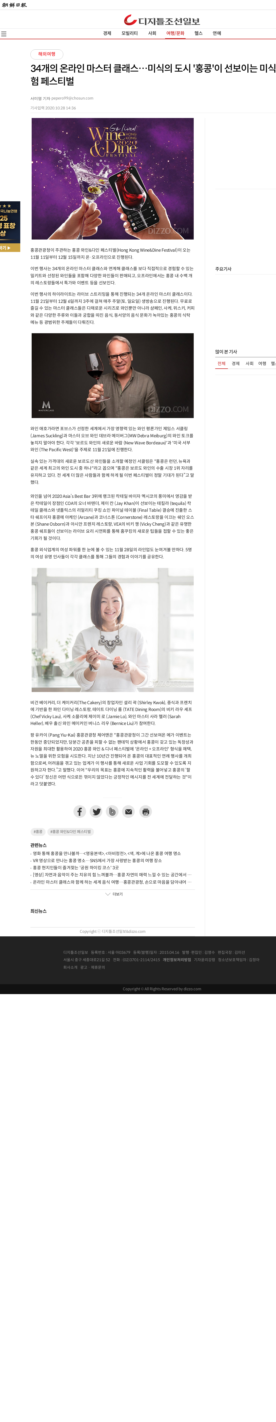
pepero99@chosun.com (72, 98)
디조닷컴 (162, 19)
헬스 (198, 33)
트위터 (96, 811)
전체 (222, 363)
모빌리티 (130, 33)
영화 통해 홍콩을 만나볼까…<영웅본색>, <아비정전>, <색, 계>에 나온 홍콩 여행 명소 (107, 853)
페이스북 (79, 811)
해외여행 (46, 54)
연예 (217, 33)
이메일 (128, 811)
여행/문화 (175, 33)
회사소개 (70, 967)
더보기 (114, 894)
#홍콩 (38, 832)
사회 (152, 33)
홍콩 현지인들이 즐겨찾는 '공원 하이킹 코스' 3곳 (76, 868)
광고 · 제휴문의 (92, 967)
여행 (262, 363)
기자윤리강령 (204, 960)
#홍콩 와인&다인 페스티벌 (70, 832)
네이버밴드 (112, 811)
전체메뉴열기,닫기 (3, 34)
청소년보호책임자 (232, 960)
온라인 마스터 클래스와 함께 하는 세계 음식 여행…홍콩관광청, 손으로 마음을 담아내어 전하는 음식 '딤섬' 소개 (112, 882)
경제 (107, 33)
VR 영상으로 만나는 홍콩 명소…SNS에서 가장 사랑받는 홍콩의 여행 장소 (97, 860)
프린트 (145, 811)
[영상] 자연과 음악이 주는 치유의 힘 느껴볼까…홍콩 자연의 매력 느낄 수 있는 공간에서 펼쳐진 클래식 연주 (112, 875)
